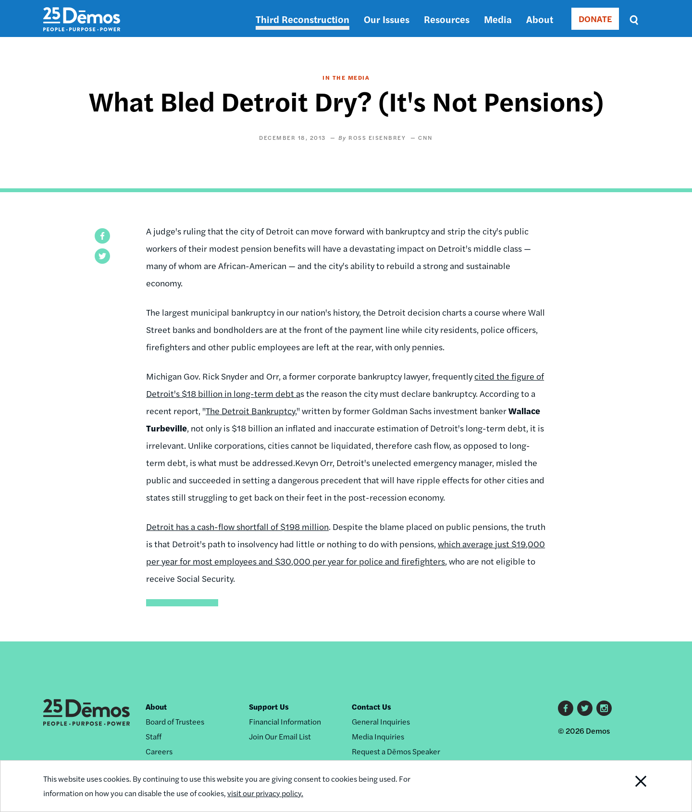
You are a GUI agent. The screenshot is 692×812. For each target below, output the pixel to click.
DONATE (595, 18)
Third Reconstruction (302, 19)
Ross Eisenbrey (377, 137)
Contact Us (371, 706)
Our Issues (386, 19)
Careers (159, 751)
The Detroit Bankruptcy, (251, 411)
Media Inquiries (378, 736)
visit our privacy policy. (265, 793)
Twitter (585, 708)
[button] (102, 236)
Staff (153, 736)
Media (498, 19)
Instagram (604, 708)
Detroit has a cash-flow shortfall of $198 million (237, 526)
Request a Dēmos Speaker (396, 751)
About (539, 19)
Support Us (269, 706)
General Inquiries (381, 721)
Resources (447, 19)
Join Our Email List (280, 736)
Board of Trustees (175, 721)
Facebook (565, 708)
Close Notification (629, 786)
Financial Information (285, 721)
